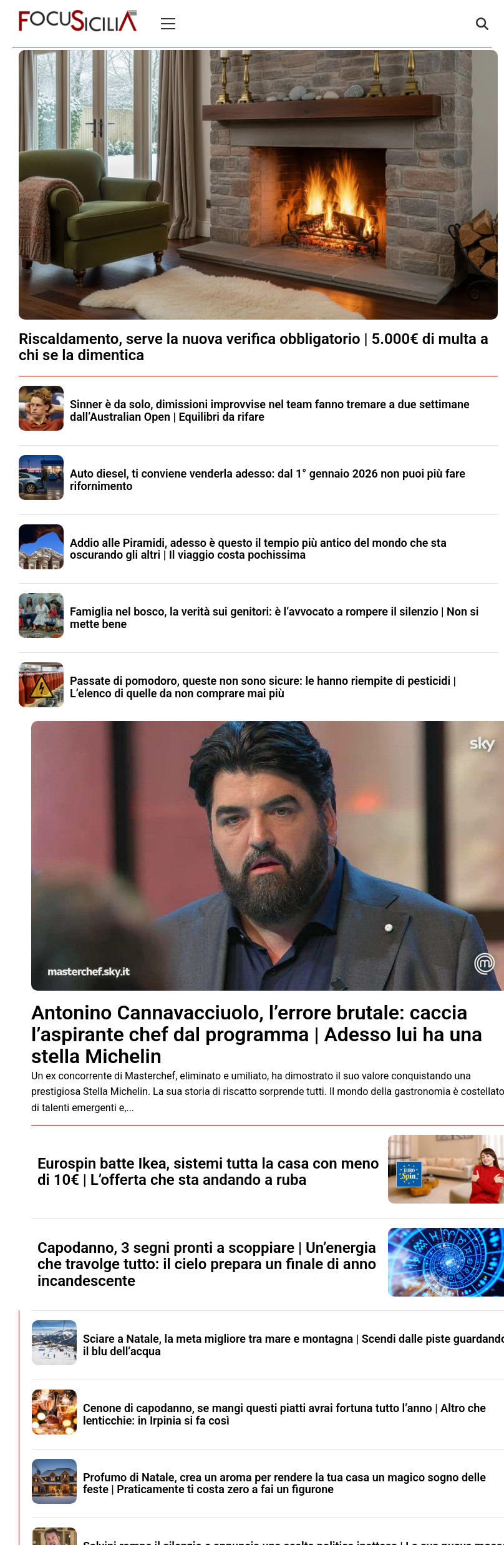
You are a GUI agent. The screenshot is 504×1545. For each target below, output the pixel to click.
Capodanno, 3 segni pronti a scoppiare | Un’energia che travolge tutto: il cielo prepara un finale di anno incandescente (206, 1264)
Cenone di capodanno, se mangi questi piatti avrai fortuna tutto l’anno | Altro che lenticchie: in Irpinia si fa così (284, 1414)
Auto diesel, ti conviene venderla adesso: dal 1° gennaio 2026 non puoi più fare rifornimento (267, 480)
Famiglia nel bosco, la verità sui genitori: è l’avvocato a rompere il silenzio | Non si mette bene (274, 617)
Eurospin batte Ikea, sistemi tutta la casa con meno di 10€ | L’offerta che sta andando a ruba (208, 1172)
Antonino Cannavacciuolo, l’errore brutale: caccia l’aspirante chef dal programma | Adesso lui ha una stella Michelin (256, 1034)
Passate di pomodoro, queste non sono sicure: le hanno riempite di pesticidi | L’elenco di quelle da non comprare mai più (263, 687)
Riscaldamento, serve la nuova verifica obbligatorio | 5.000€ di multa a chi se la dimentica (253, 347)
